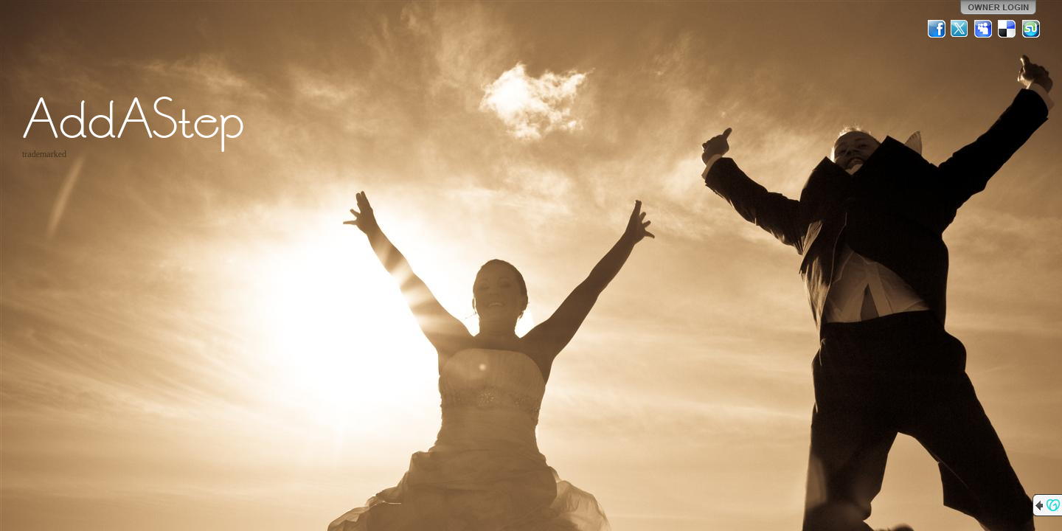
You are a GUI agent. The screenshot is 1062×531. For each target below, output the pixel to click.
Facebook (936, 28)
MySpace (984, 28)
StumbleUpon (1031, 28)
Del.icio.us (1007, 28)
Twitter (960, 28)
